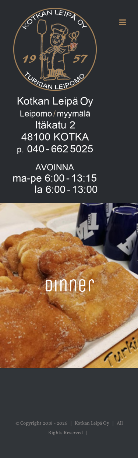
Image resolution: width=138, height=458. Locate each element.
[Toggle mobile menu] (123, 22)
